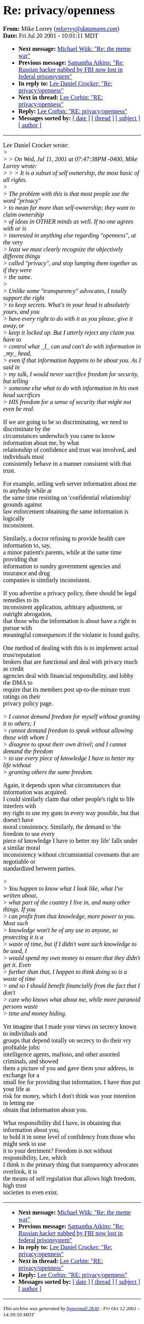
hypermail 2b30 (83, 1308)
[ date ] (81, 118)
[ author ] (29, 125)
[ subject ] (128, 118)
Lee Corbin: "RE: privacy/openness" (60, 101)
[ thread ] (102, 118)
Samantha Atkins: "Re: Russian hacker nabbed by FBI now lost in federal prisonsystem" (71, 69)
